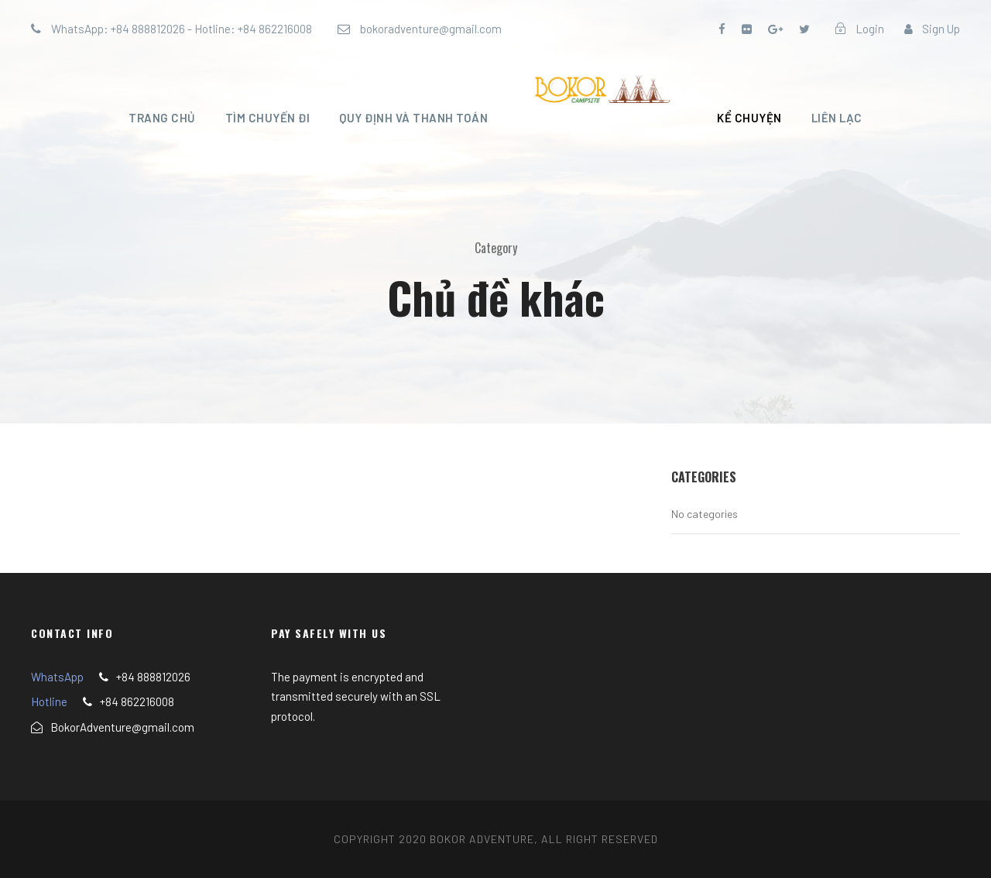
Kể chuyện (749, 118)
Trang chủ (162, 118)
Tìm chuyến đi (267, 118)
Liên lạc (836, 118)
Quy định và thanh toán (413, 118)
